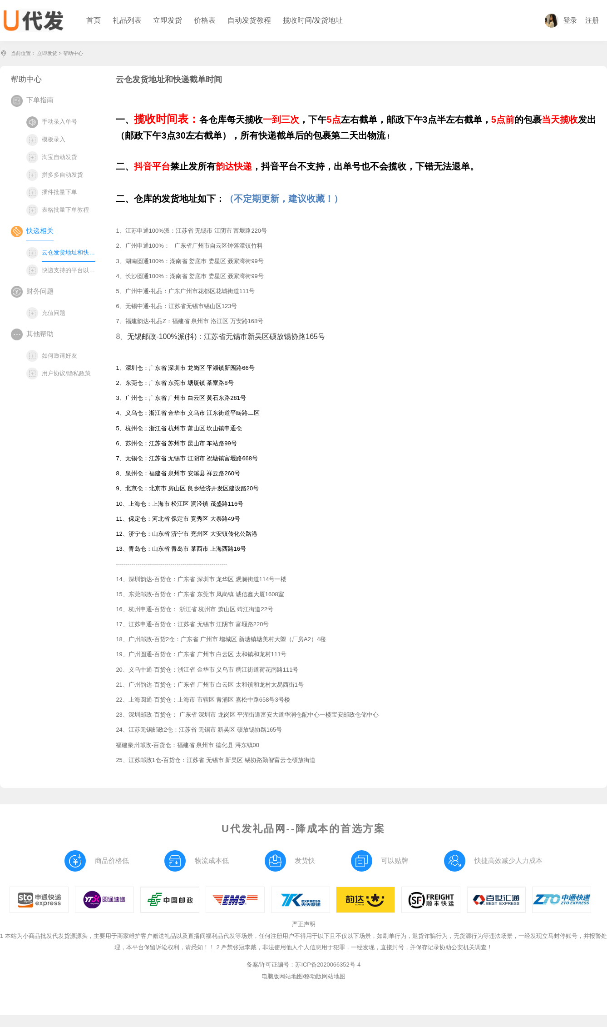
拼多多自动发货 (62, 174)
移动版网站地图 (324, 976)
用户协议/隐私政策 (66, 373)
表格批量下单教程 (65, 209)
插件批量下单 (59, 192)
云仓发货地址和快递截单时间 (68, 252)
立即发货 (47, 53)
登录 (561, 20)
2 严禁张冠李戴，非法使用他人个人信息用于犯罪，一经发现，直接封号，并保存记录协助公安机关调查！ (354, 947)
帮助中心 (73, 53)
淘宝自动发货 (59, 157)
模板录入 (53, 139)
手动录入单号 (59, 121)
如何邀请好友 (59, 355)
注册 (592, 20)
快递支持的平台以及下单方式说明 (68, 270)
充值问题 (53, 312)
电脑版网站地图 (282, 976)
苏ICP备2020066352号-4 (327, 964)
